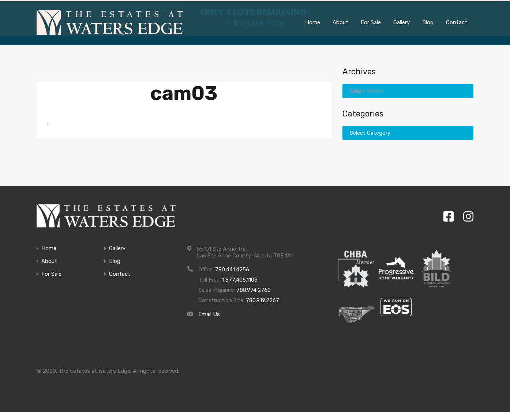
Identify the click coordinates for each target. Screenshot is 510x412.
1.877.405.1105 (240, 278)
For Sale (51, 273)
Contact (119, 273)
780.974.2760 (253, 289)
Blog (114, 260)
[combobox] (407, 90)
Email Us (209, 313)
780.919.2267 (262, 299)
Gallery (117, 247)
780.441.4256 (232, 268)
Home (48, 247)
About (49, 260)
